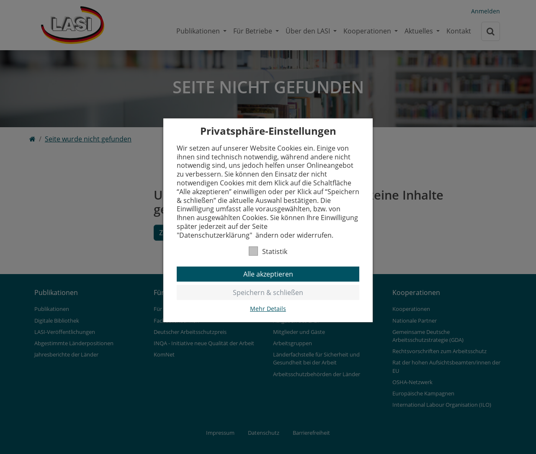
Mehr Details (268, 309)
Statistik (268, 251)
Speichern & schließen (268, 292)
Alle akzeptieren (268, 274)
